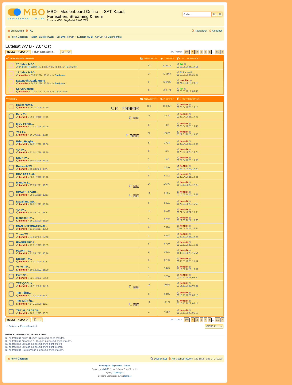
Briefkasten (71, 67)
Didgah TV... (24, 258)
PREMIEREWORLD (29, 67)
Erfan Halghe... (26, 141)
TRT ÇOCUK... (25, 283)
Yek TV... (21, 131)
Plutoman (185, 72)
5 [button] (209, 52)
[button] (187, 52)
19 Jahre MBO (25, 72)
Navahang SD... (26, 201)
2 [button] (197, 52)
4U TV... (21, 149)
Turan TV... (23, 234)
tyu (181, 64)
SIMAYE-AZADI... (27, 192)
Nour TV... (22, 157)
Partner (127, 366)
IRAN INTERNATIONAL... (32, 226)
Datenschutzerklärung (30, 80)
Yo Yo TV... (23, 266)
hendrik (23, 107)
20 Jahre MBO (25, 64)
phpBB (105, 369)
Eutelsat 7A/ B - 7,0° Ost (28, 46)
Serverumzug (25, 88)
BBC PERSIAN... (26, 174)
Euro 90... (22, 275)
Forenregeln (104, 366)
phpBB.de (127, 376)
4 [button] (205, 52)
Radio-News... (25, 104)
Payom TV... (24, 250)
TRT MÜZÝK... (25, 300)
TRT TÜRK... (24, 292)
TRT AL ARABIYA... (28, 310)
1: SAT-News (61, 91)
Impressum (117, 366)
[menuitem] (29, 30)
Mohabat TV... (25, 217)
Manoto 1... (23, 182)
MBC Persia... (25, 123)
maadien (23, 75)
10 (133, 109)
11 (137, 109)
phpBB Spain (118, 373)
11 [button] (217, 52)
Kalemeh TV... (25, 166)
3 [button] (201, 52)
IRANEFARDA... (26, 242)
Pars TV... (22, 114)
